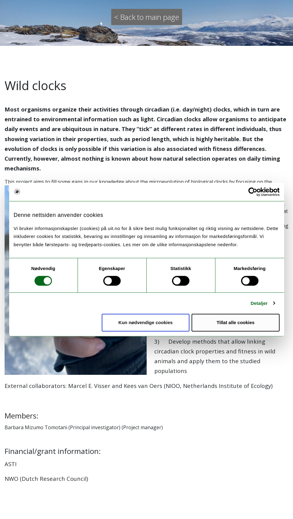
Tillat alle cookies (236, 322)
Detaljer (259, 303)
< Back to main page (146, 17)
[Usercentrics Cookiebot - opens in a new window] (253, 191)
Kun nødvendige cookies (146, 322)
